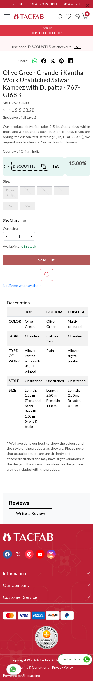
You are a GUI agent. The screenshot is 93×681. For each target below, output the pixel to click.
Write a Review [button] (30, 513)
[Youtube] (41, 554)
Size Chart (16, 220)
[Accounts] (77, 16)
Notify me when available (22, 285)
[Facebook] (8, 554)
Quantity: (10, 228)
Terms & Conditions (33, 667)
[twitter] (52, 61)
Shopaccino (31, 675)
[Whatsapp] (34, 61)
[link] (60, 16)
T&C (77, 47)
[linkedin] (70, 61)
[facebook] (43, 61)
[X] (19, 554)
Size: (6, 181)
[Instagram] (52, 554)
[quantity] (19, 236)
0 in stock (28, 246)
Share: (23, 61)
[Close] (87, 5)
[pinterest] (61, 61)
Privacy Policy (62, 667)
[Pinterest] (30, 554)
